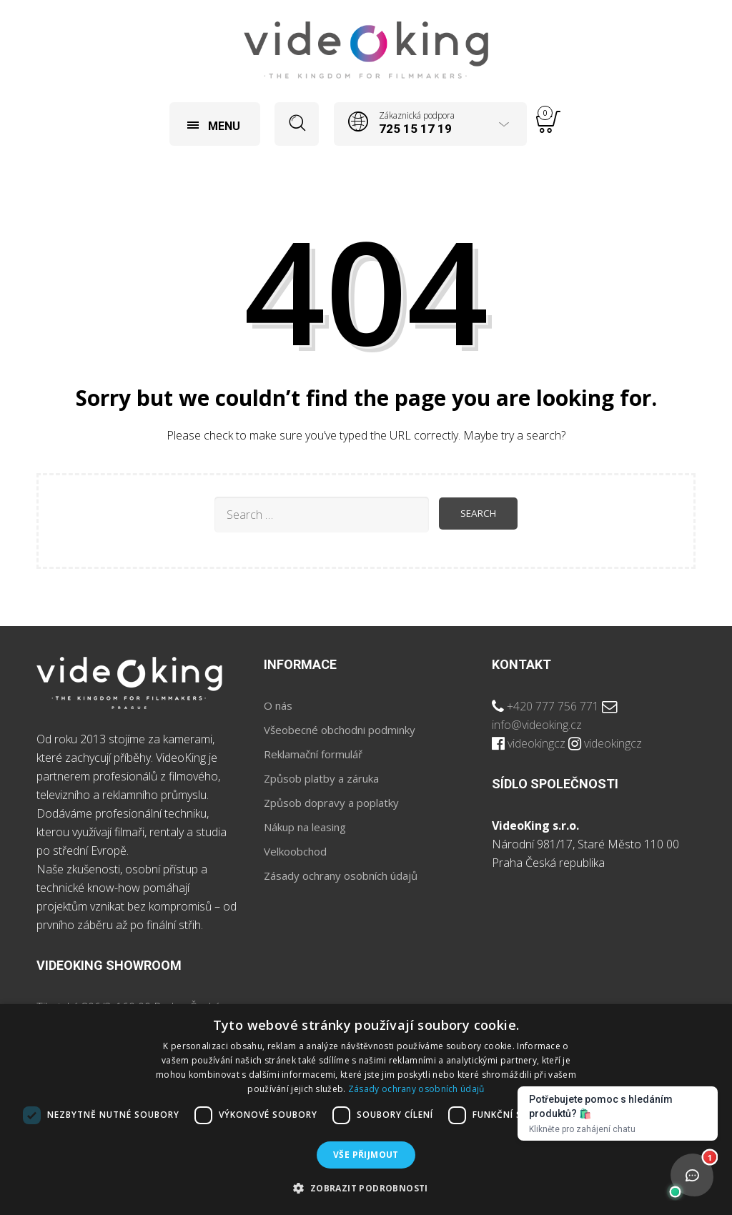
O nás (278, 705)
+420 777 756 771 (553, 706)
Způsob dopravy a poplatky (331, 802)
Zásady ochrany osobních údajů (340, 875)
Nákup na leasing (305, 827)
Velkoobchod (295, 851)
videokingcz (536, 743)
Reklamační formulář (313, 754)
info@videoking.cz (537, 725)
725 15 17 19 (415, 129)
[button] (365, 1188)
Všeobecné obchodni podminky (339, 730)
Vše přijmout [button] (366, 1155)
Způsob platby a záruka (321, 778)
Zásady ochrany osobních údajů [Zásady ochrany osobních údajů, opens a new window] (416, 1089)
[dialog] (366, 1109)
